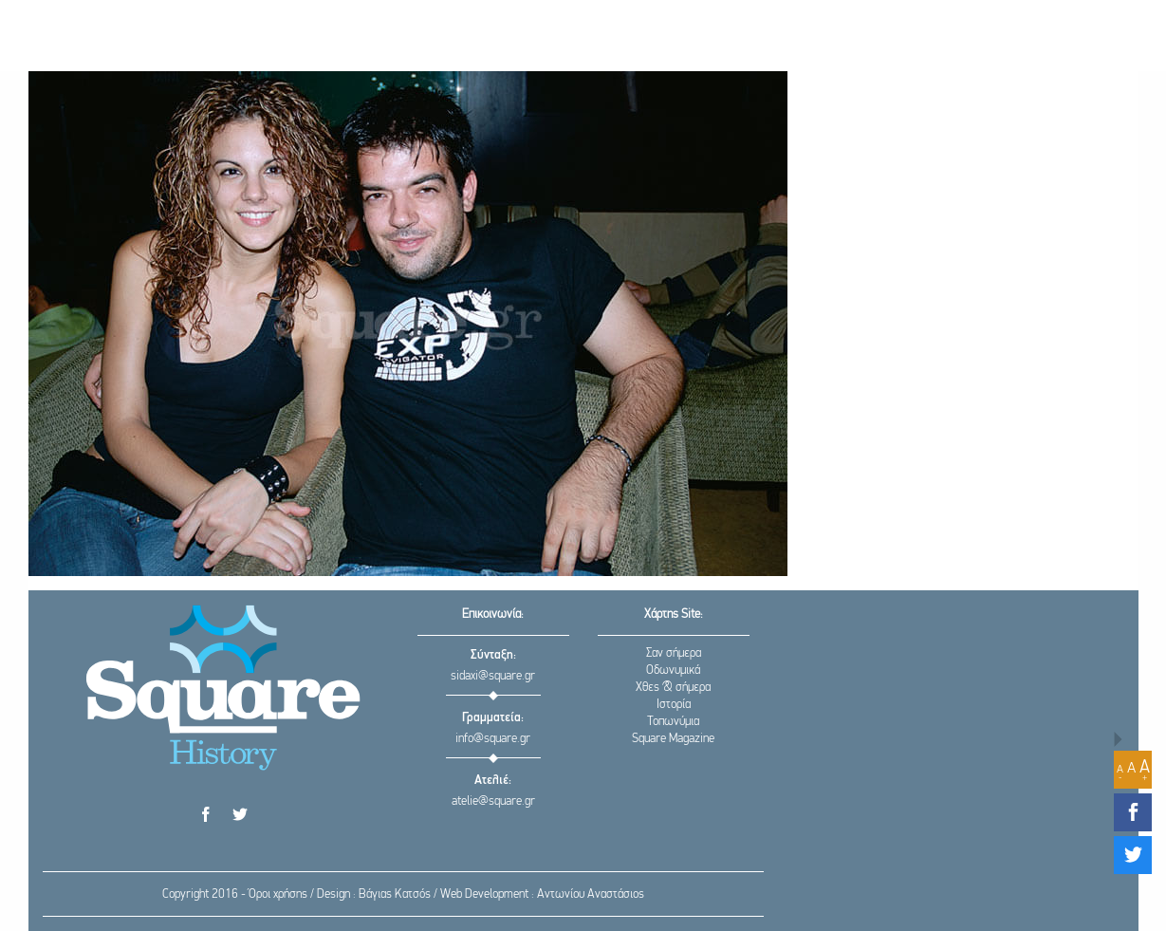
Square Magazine (673, 739)
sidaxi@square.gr (493, 676)
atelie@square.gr (493, 801)
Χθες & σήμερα (673, 687)
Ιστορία (674, 704)
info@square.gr (492, 739)
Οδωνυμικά (673, 670)
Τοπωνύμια (673, 722)
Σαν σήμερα (673, 653)
